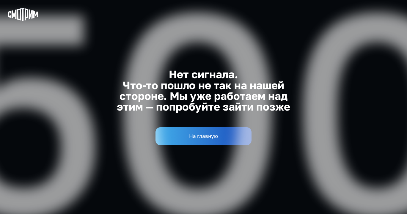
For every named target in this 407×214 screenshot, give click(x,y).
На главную (203, 136)
